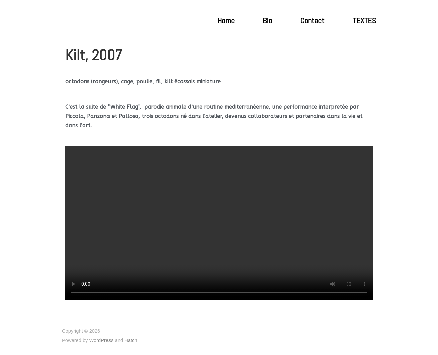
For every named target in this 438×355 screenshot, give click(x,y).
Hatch (130, 340)
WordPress (101, 340)
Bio (267, 21)
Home (226, 21)
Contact (312, 21)
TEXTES (364, 21)
